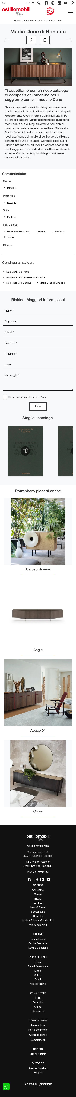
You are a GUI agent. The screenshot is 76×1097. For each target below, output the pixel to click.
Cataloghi (38, 903)
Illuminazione (38, 1025)
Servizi (38, 894)
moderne (11, 217)
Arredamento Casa (33, 20)
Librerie (38, 962)
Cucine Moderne (38, 943)
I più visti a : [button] (10, 225)
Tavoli (38, 979)
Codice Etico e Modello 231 (38, 920)
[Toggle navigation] (70, 11)
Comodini (38, 1002)
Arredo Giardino (38, 1068)
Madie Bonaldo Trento (17, 272)
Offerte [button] (7, 245)
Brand (38, 898)
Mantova (42, 231)
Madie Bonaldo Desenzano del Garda (25, 277)
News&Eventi (38, 907)
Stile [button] (6, 210)
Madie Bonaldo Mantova (18, 283)
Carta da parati (38, 1034)
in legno (11, 202)
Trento (10, 237)
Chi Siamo (38, 890)
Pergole (38, 1072)
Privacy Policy (39, 397)
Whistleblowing (38, 924)
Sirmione (59, 231)
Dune (59, 20)
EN (32, 3)
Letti (38, 998)
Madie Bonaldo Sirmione (52, 283)
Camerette (38, 1011)
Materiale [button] (9, 196)
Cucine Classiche (38, 947)
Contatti (38, 916)
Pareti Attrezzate (38, 966)
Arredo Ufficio (38, 1054)
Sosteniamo (38, 911)
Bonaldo (11, 187)
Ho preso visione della (27, 397)
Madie (50, 20)
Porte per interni (38, 1029)
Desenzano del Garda (18, 231)
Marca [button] (7, 181)
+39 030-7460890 (40, 862)
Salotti (38, 975)
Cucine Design (38, 939)
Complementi (38, 1039)
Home (17, 20)
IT (27, 3)
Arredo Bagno (38, 983)
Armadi (38, 1006)
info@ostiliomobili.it (42, 866)
